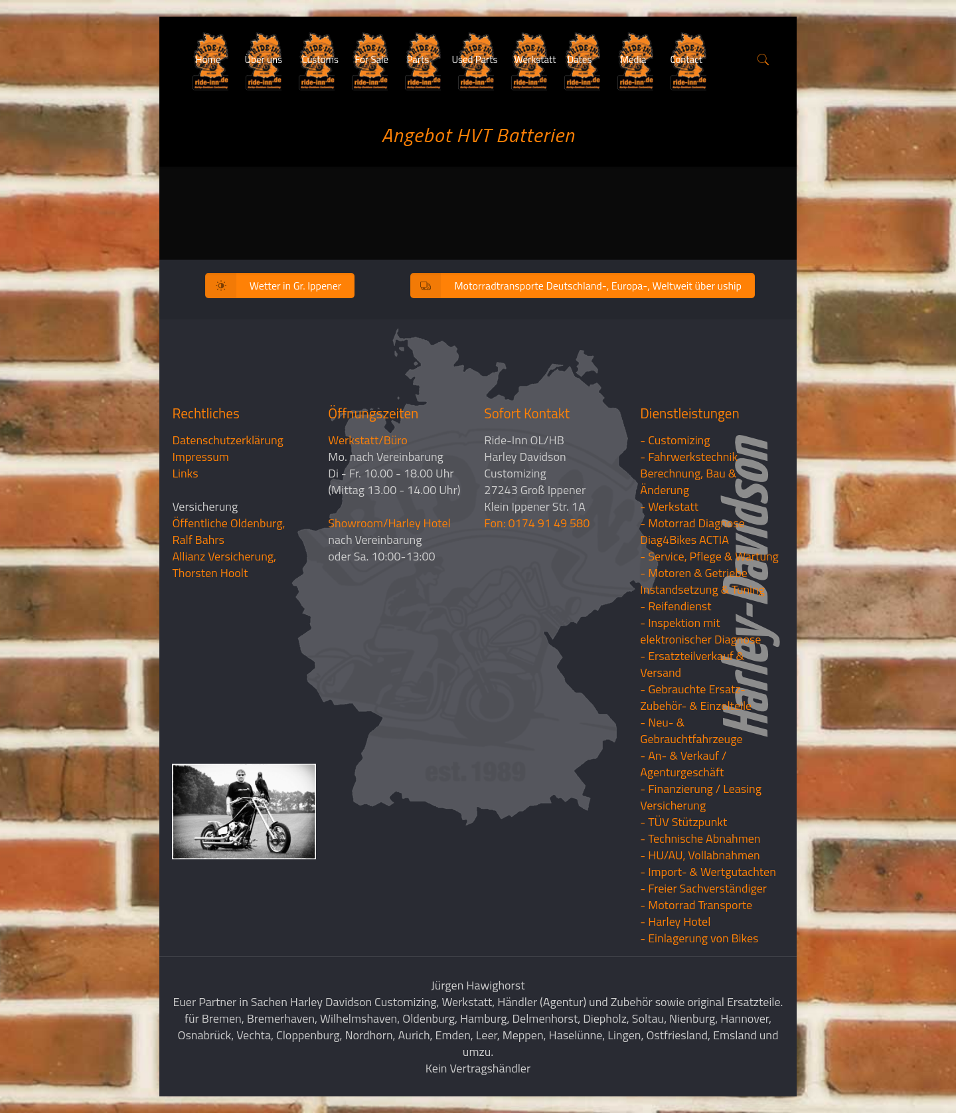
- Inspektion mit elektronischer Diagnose (700, 631)
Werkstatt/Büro (367, 440)
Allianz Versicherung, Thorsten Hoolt (224, 564)
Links (185, 473)
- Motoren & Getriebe (694, 573)
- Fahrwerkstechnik (689, 457)
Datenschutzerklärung (227, 440)
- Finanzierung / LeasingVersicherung (700, 797)
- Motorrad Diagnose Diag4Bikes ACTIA (692, 531)
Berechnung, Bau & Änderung (688, 481)
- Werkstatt (669, 506)
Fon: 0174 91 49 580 (537, 523)
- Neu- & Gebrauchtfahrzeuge (691, 730)
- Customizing (675, 440)
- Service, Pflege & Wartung (709, 556)
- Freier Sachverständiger (703, 888)
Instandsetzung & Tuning (702, 589)
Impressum (200, 457)
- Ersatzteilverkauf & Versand (692, 664)
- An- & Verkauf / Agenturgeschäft (683, 763)
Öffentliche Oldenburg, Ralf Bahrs (228, 531)
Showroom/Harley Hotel (389, 523)
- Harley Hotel (675, 921)
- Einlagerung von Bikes (699, 938)
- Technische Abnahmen (700, 838)
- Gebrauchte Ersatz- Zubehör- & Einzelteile (696, 697)
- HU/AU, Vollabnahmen (699, 855)
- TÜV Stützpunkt (683, 822)
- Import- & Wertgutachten (708, 872)
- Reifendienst (675, 606)
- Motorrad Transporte (696, 905)
